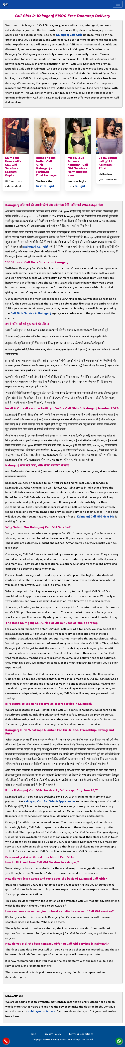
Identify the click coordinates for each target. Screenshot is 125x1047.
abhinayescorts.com (41, 1011)
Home (32, 1034)
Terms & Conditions (81, 1034)
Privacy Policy (52, 1034)
